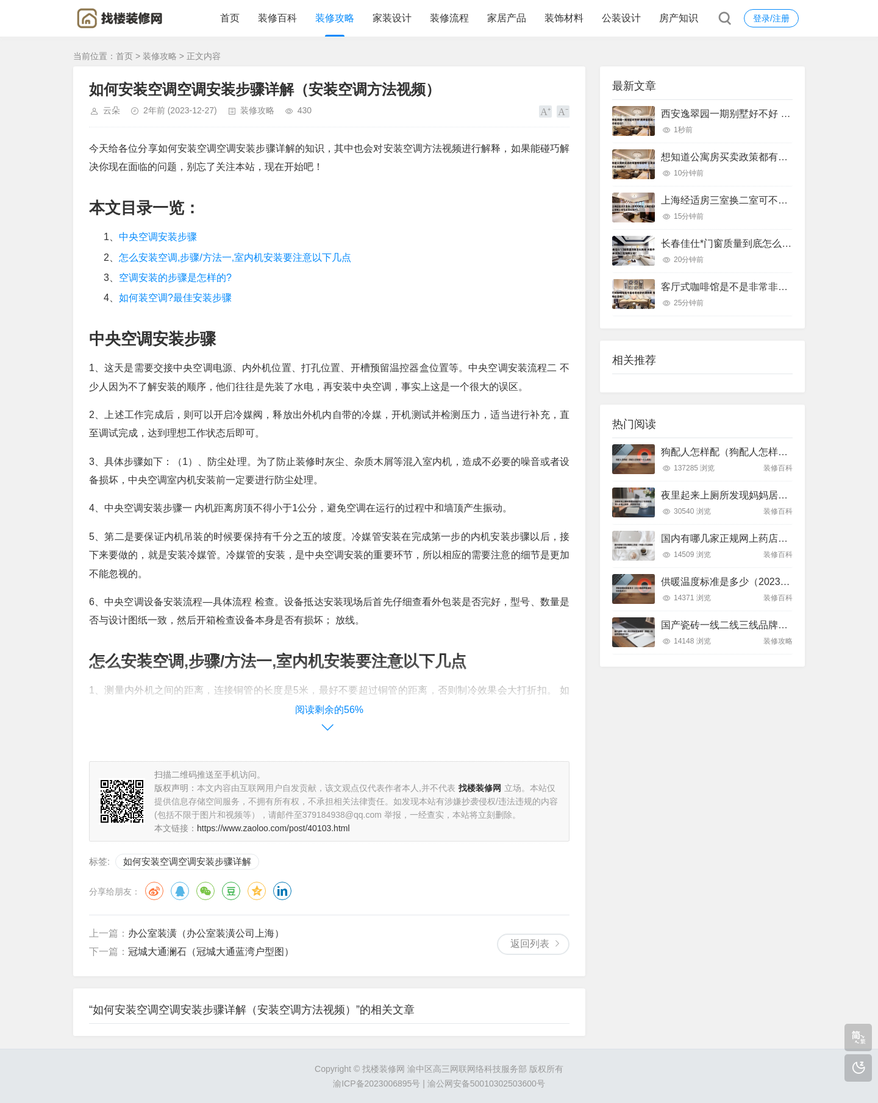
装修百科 (277, 18)
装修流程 (449, 18)
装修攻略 (334, 18)
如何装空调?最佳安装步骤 (175, 298)
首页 (230, 18)
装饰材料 (564, 18)
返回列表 (529, 943)
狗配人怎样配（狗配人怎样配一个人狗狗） (753, 452)
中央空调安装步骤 (158, 237)
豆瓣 (231, 891)
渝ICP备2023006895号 (376, 1083)
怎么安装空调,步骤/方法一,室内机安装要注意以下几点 (235, 257)
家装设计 (392, 18)
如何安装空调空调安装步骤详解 (187, 861)
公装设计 (621, 18)
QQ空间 (257, 891)
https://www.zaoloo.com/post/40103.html (273, 828)
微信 (205, 891)
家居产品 (506, 18)
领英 (282, 891)
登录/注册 (771, 18)
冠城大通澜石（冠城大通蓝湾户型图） (211, 951)
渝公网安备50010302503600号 (486, 1083)
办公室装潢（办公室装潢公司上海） (206, 933)
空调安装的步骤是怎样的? (175, 277)
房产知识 (678, 18)
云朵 (111, 110)
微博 (154, 891)
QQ (180, 891)
